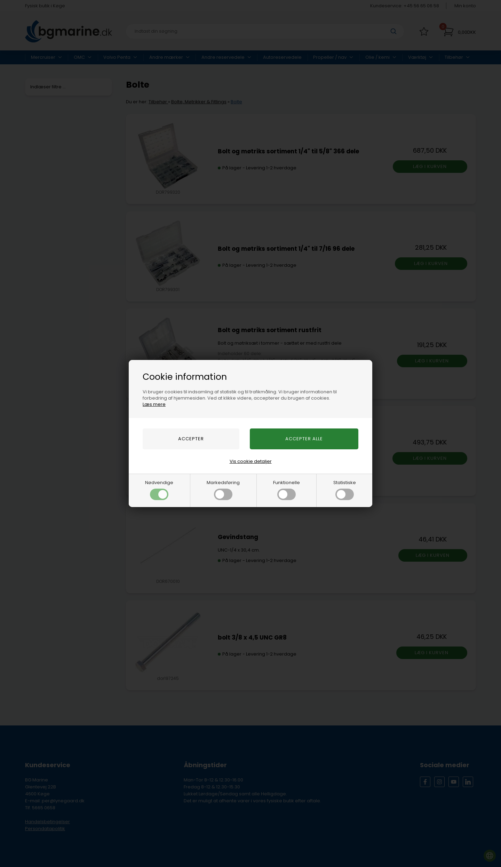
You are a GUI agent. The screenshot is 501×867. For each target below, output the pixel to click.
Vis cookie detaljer (251, 461)
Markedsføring (223, 489)
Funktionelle (286, 489)
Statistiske (344, 489)
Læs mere (154, 404)
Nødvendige (159, 489)
